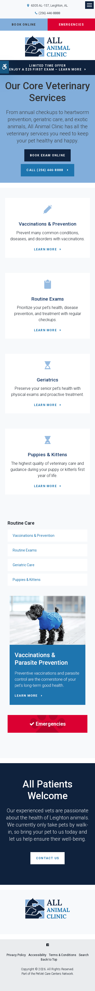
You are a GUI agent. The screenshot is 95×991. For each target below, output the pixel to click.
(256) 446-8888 (49, 13)
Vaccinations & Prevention (47, 224)
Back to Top (49, 959)
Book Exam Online (47, 155)
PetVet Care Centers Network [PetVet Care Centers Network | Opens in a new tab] (54, 974)
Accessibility (37, 955)
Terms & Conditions (62, 955)
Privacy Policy (16, 955)
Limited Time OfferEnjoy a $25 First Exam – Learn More (45, 67)
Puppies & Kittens (47, 454)
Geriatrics (47, 380)
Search (84, 955)
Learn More (45, 249)
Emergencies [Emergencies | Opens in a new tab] (47, 724)
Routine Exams (47, 299)
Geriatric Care (23, 565)
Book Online (24, 24)
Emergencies (71, 24)
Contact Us (47, 858)
